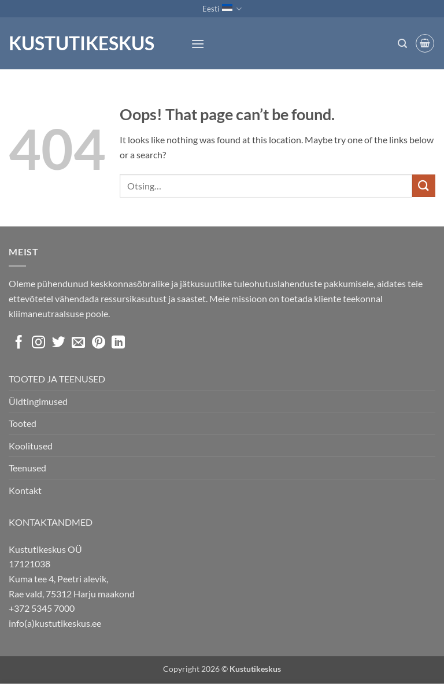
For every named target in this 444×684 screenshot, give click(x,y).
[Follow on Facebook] (18, 343)
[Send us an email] (78, 343)
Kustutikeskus (81, 43)
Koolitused (31, 445)
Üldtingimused (38, 401)
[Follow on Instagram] (38, 343)
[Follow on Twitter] (58, 343)
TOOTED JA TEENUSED (57, 378)
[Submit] (423, 185)
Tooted (22, 423)
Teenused (27, 467)
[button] (198, 43)
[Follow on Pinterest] (98, 343)
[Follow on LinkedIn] (118, 343)
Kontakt (25, 490)
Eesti (222, 8)
